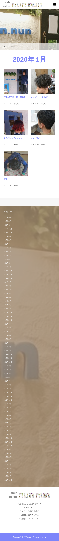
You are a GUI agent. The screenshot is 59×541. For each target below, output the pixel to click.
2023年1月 (7, 350)
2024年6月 (7, 293)
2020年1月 (7, 476)
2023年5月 (7, 339)
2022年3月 (7, 381)
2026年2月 (7, 225)
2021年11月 (8, 396)
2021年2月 (7, 430)
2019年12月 (8, 480)
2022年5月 (7, 377)
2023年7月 (7, 331)
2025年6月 (7, 248)
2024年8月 (7, 286)
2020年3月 (7, 468)
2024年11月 (8, 274)
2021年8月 (7, 408)
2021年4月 (7, 423)
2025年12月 (8, 229)
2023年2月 (7, 347)
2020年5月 (7, 461)
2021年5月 (7, 419)
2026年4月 (7, 217)
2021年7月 (7, 411)
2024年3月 (7, 305)
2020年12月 (8, 438)
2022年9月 (7, 366)
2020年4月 (7, 465)
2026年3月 (7, 221)
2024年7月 (7, 290)
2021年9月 (7, 404)
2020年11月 (8, 442)
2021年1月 (7, 434)
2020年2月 (7, 472)
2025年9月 (7, 236)
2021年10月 (8, 400)
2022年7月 (7, 370)
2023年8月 (7, 328)
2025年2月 (7, 263)
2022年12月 (8, 354)
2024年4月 (7, 301)
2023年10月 (8, 320)
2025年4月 (7, 255)
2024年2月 (7, 309)
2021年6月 (7, 415)
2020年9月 (7, 449)
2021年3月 (7, 427)
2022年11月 (8, 358)
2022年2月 (7, 385)
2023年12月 (8, 312)
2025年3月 (7, 259)
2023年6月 (7, 335)
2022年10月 (8, 362)
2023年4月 (7, 343)
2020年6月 (7, 457)
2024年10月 (8, 278)
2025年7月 (7, 244)
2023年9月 (7, 324)
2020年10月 (8, 446)
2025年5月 (7, 251)
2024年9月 (7, 282)
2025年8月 (7, 240)
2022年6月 (7, 373)
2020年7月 (7, 453)
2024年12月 (8, 271)
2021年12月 (8, 392)
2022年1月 (7, 389)
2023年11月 (8, 316)
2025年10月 (8, 232)
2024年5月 (7, 297)
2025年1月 (7, 267)
